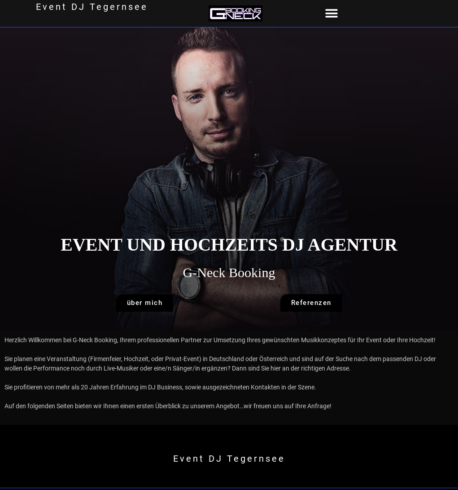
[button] (331, 14)
